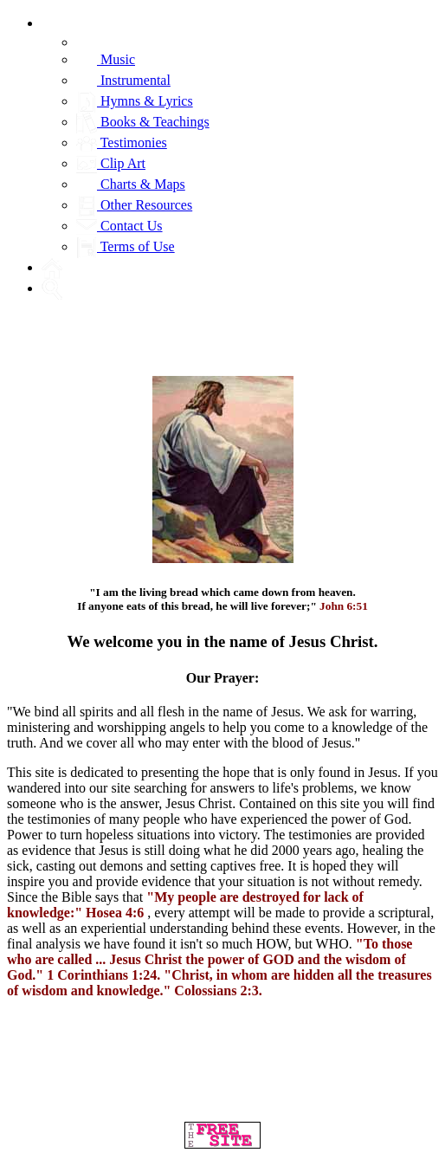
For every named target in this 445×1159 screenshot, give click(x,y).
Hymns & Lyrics (134, 101)
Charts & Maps (130, 184)
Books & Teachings (143, 121)
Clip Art (110, 163)
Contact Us (119, 225)
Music (105, 59)
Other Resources (134, 204)
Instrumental (123, 80)
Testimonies (121, 142)
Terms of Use (125, 246)
